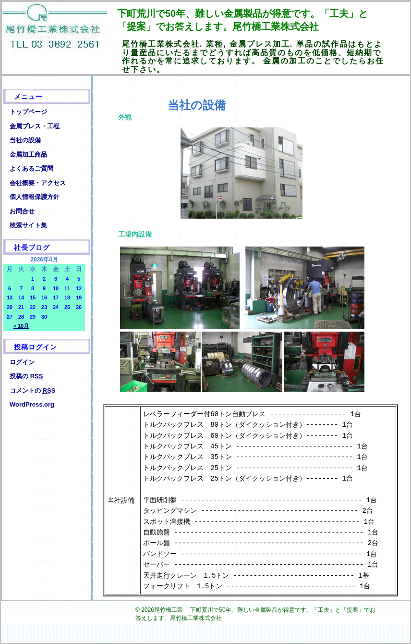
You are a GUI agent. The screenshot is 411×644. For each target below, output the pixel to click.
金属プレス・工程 (35, 126)
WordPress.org (32, 404)
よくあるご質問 (31, 168)
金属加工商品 (28, 154)
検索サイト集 (28, 225)
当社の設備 (25, 140)
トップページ (28, 111)
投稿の (26, 376)
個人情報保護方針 (35, 196)
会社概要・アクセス (38, 182)
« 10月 (21, 326)
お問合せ (22, 211)
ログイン (22, 362)
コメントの (32, 390)
